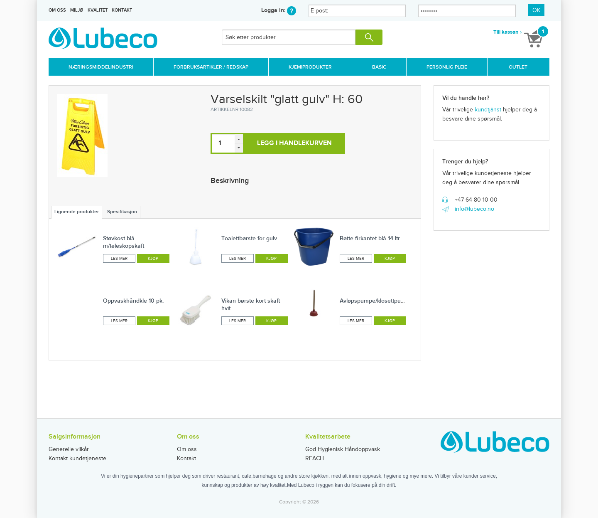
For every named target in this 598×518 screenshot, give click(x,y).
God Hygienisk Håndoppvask (342, 449)
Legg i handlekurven (294, 143)
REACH (314, 458)
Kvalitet (98, 10)
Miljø (76, 10)
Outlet (518, 67)
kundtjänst (488, 109)
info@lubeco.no (474, 209)
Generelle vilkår (69, 449)
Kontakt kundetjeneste (77, 458)
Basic (379, 67)
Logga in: (278, 10)
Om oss (57, 10)
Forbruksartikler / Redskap (211, 67)
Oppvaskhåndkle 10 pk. (133, 300)
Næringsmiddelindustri (101, 67)
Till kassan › (507, 32)
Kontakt (122, 10)
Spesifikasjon (122, 212)
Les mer (119, 258)
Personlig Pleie (446, 67)
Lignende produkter (76, 212)
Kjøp (153, 258)
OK (536, 10)
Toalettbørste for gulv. (249, 238)
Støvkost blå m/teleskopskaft (123, 242)
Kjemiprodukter (310, 67)
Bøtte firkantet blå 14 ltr (370, 238)
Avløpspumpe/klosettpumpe (376, 300)
